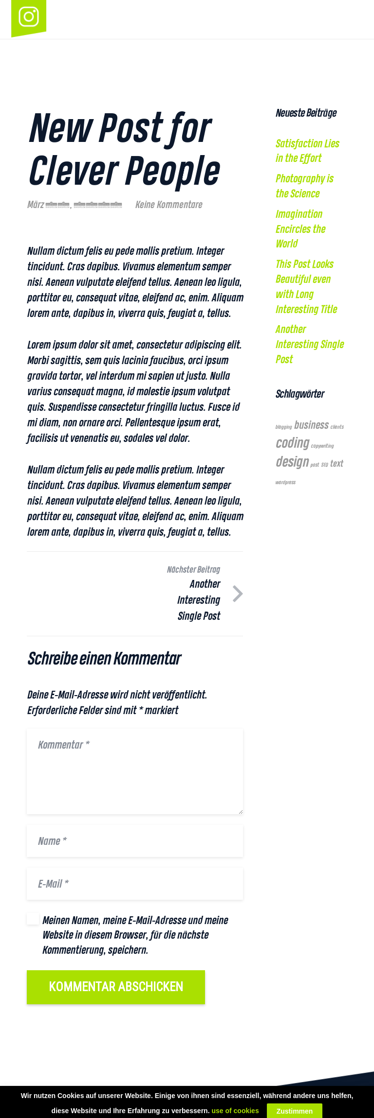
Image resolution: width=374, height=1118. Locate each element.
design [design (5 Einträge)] (291, 461)
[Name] (135, 841)
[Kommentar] (135, 771)
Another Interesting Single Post (309, 344)
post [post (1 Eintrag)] (314, 465)
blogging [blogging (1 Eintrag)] (283, 427)
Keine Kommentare (168, 204)
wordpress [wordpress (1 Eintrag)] (285, 482)
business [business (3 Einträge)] (311, 424)
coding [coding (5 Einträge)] (292, 442)
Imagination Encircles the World (300, 229)
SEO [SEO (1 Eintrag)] (324, 465)
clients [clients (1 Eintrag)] (336, 427)
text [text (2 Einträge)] (336, 463)
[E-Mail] (135, 884)
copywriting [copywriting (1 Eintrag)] (322, 446)
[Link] (29, 19)
